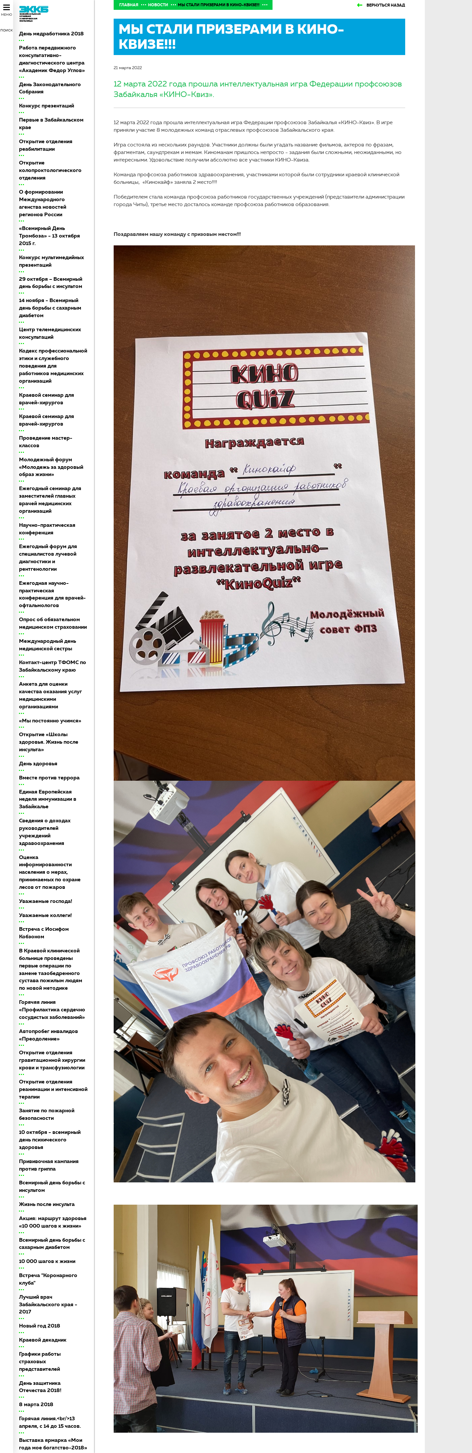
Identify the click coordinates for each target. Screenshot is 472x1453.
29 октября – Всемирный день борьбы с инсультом (50, 283)
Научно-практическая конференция (47, 529)
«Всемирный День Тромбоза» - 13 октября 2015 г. (49, 236)
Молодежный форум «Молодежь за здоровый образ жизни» (51, 467)
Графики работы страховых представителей (40, 1361)
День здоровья (38, 763)
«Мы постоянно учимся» (50, 720)
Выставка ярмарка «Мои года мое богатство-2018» (53, 1444)
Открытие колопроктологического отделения (50, 170)
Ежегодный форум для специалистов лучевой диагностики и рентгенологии (48, 557)
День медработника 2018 (51, 33)
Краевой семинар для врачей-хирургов (46, 399)
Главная (128, 5)
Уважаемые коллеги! (45, 915)
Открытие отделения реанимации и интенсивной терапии (53, 1089)
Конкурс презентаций (46, 105)
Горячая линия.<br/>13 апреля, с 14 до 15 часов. (50, 1422)
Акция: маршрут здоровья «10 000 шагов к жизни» (52, 1222)
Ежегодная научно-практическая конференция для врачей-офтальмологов (52, 594)
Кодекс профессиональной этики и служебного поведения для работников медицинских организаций (53, 365)
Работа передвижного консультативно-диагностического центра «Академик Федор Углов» (52, 59)
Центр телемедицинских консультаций (50, 333)
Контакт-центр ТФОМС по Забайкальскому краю (52, 666)
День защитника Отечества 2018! (40, 1387)
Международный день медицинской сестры (47, 645)
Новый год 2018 (39, 1325)
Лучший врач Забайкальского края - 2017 (48, 1304)
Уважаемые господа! (45, 901)
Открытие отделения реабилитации (45, 145)
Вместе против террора (49, 777)
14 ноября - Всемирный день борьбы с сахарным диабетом (50, 308)
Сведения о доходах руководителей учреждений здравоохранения (44, 832)
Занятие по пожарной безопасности (46, 1114)
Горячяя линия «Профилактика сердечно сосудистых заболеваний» (52, 1010)
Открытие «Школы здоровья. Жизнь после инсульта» (48, 742)
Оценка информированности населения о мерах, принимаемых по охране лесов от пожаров (50, 872)
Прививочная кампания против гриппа (49, 1165)
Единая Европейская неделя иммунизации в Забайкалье (47, 799)
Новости (158, 5)
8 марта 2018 (36, 1404)
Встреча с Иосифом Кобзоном (44, 933)
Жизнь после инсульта (47, 1204)
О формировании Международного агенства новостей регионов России (42, 203)
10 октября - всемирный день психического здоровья (50, 1140)
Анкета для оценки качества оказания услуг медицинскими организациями (50, 695)
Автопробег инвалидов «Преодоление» (48, 1035)
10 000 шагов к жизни (47, 1261)
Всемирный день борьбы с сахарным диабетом (52, 1243)
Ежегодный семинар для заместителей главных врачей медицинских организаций (50, 499)
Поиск (6, 30)
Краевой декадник (42, 1339)
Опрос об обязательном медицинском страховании (53, 623)
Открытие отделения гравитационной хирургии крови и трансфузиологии (52, 1060)
